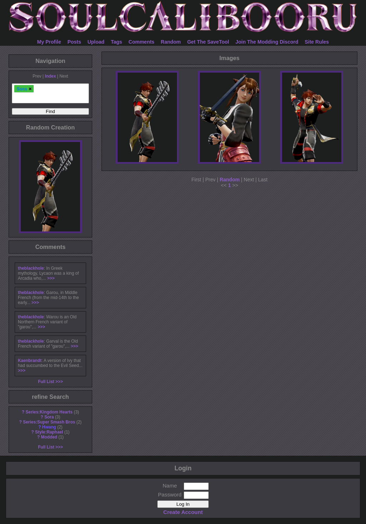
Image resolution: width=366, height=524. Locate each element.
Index (50, 76)
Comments (141, 42)
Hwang (49, 427)
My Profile (49, 42)
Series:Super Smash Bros (49, 422)
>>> (51, 278)
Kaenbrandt (29, 360)
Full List (46, 381)
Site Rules (317, 42)
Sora (49, 417)
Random (171, 42)
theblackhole (31, 268)
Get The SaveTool (208, 42)
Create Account (183, 512)
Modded (49, 437)
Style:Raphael (49, 432)
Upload (96, 42)
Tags (116, 42)
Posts (74, 42)
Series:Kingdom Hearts (49, 412)
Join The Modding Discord (267, 42)
